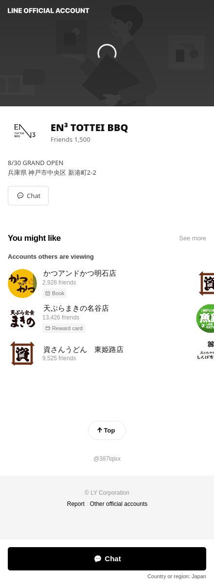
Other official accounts (119, 504)
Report (76, 504)
